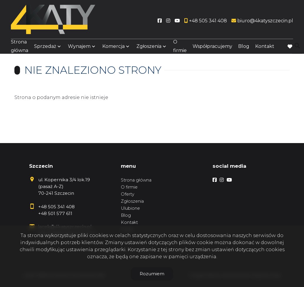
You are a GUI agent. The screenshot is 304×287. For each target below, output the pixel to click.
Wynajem (79, 48)
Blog (243, 48)
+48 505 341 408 (56, 206)
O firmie (180, 48)
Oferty (127, 194)
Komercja (113, 48)
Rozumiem (152, 273)
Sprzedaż (45, 48)
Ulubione (130, 208)
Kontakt (264, 48)
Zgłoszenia (148, 48)
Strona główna (19, 48)
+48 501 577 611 (55, 213)
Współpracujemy (212, 48)
